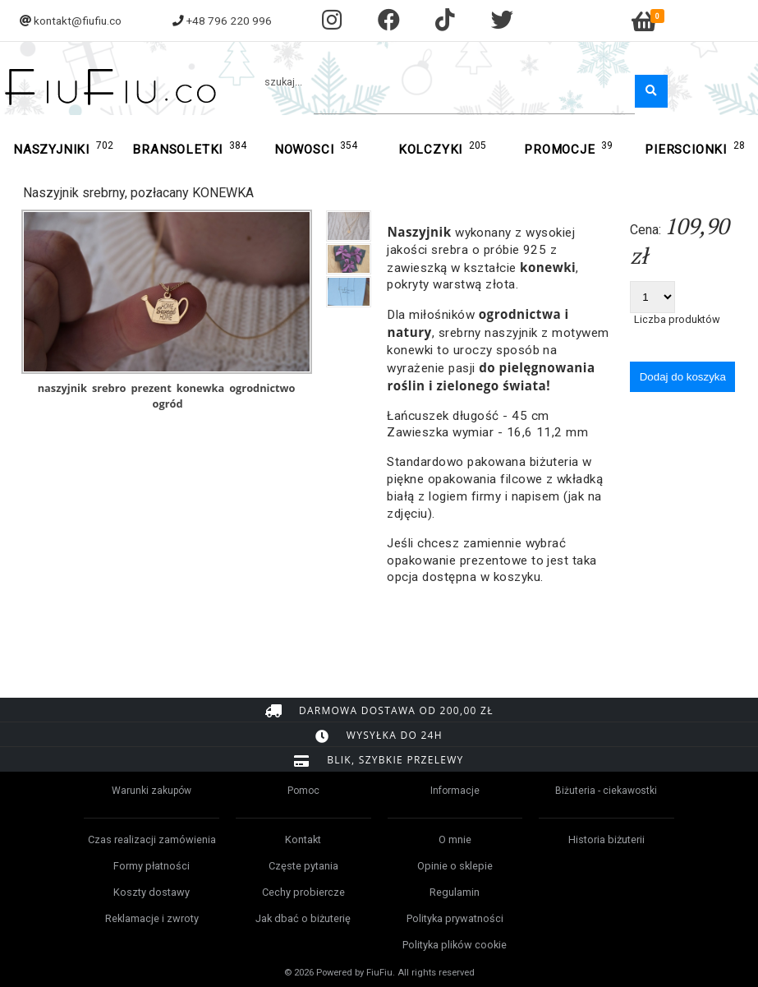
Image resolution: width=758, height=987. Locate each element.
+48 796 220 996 (229, 20)
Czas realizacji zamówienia (152, 839)
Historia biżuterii (606, 839)
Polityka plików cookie (454, 945)
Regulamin (455, 892)
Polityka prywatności (455, 918)
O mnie (455, 839)
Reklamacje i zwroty (152, 918)
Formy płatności (151, 866)
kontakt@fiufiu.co (78, 20)
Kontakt (303, 839)
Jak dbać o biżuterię (303, 918)
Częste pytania (303, 866)
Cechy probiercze (303, 892)
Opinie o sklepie (455, 866)
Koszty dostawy (151, 892)
